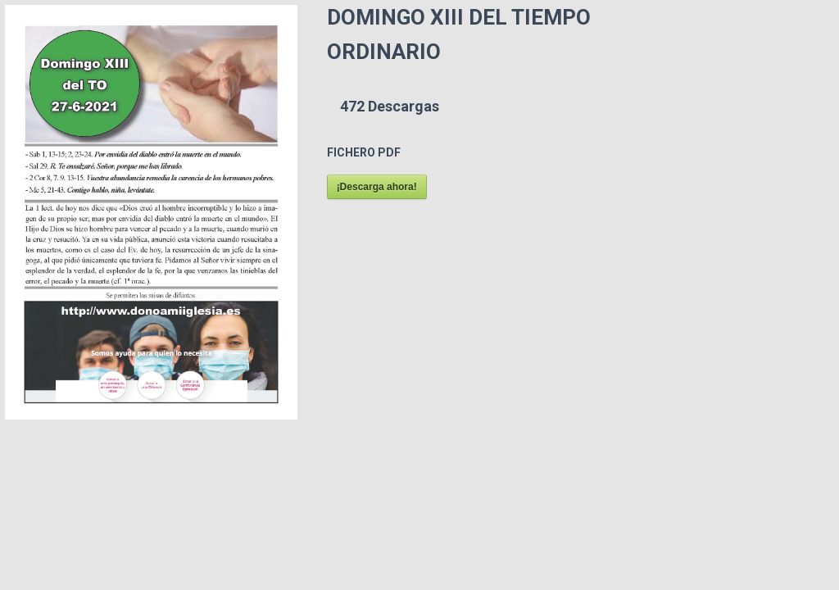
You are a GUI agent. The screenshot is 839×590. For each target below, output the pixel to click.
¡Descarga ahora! (377, 187)
